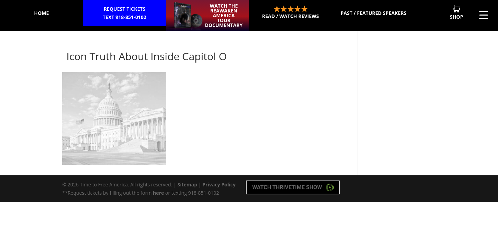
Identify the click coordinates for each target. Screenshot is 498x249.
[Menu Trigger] (483, 14)
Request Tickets (124, 13)
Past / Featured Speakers (373, 13)
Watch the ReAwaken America (224, 15)
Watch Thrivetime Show (293, 187)
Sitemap (187, 184)
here (158, 193)
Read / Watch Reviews (290, 12)
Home (41, 13)
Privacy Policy (219, 184)
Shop (456, 12)
